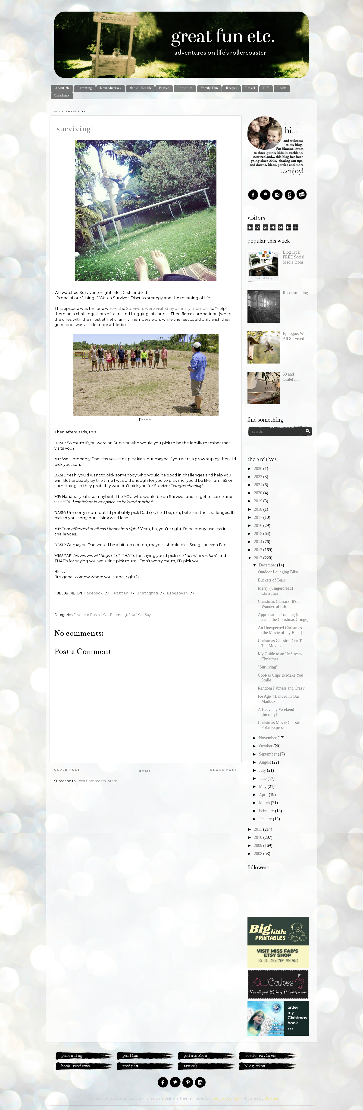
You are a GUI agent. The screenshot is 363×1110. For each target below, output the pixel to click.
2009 (258, 845)
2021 (258, 484)
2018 (258, 509)
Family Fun (209, 88)
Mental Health (140, 88)
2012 (258, 558)
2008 (258, 853)
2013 (258, 549)
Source (145, 419)
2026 (258, 468)
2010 (258, 837)
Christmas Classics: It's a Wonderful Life (279, 604)
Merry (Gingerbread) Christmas (275, 591)
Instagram (147, 593)
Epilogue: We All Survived (294, 336)
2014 (258, 541)
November (268, 738)
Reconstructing (295, 292)
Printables (185, 88)
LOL (104, 615)
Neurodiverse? (111, 88)
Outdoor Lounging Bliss (278, 572)
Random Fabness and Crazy (281, 688)
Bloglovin (177, 593)
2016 (258, 525)
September (268, 754)
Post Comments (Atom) (97, 781)
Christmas (61, 95)
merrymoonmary (226, 1098)
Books (282, 88)
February (267, 810)
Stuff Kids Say (139, 615)
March (265, 802)
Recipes (231, 88)
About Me (62, 88)
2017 (258, 517)
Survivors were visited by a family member (167, 308)
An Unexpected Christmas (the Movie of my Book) (280, 630)
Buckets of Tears (272, 580)
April (264, 794)
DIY (266, 88)
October (266, 746)
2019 (258, 501)
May (263, 786)
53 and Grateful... (291, 377)
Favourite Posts (86, 615)
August (265, 762)
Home (145, 771)
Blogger (271, 1098)
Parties (164, 88)
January (266, 819)
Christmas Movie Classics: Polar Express (280, 725)
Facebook (93, 593)
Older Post (67, 770)
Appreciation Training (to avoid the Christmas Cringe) (283, 617)
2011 (258, 829)
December (268, 565)
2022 (258, 476)
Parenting (84, 88)
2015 (258, 533)
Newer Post (223, 770)
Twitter (120, 593)
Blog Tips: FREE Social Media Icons (293, 257)
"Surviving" (73, 128)
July (263, 770)
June (263, 778)
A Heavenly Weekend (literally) (276, 712)
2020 (258, 493)
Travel (250, 88)
